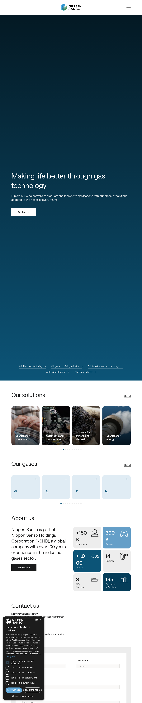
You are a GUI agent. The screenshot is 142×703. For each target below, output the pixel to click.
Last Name (82, 660)
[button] (24, 696)
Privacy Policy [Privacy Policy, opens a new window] (11, 656)
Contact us (23, 212)
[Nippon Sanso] (71, 7)
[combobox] (36, 620)
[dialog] (23, 658)
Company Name (30, 681)
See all (127, 396)
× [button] (41, 620)
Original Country (31, 697)
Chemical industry (85, 372)
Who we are (24, 567)
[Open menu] (128, 7)
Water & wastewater (57, 372)
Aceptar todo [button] (13, 690)
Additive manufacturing (32, 366)
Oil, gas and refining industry (66, 366)
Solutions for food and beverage (105, 366)
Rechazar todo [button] (32, 690)
